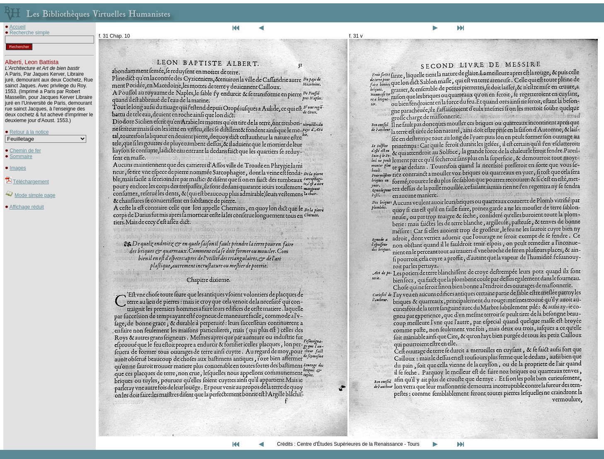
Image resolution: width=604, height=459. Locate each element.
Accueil (18, 27)
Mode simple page (35, 195)
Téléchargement (31, 182)
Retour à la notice (29, 132)
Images (18, 168)
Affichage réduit (27, 207)
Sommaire (21, 156)
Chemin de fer (25, 151)
